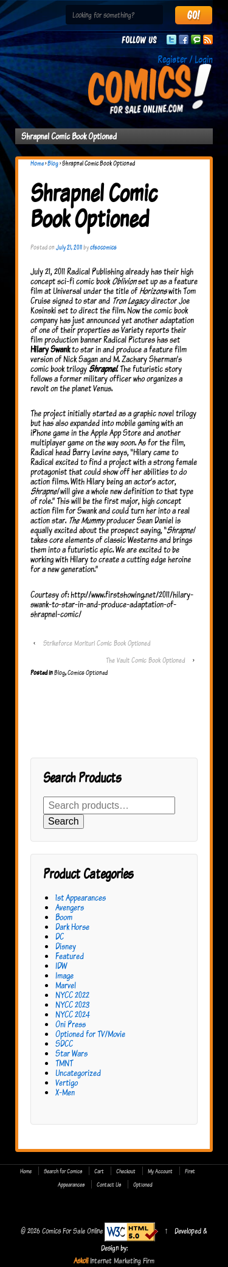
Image (64, 975)
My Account (160, 1171)
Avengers (69, 907)
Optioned (143, 1184)
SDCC (64, 1043)
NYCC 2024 (72, 1014)
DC (59, 936)
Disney (65, 946)
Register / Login (185, 59)
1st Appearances (80, 897)
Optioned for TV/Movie (90, 1033)
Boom (63, 916)
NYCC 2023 (72, 1004)
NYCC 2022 (72, 994)
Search (63, 821)
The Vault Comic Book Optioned (145, 660)
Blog (52, 163)
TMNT (64, 1062)
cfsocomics (103, 247)
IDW (61, 965)
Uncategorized (78, 1072)
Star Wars (71, 1053)
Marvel (65, 985)
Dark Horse (72, 926)
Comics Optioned (87, 672)
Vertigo (66, 1082)
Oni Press (70, 1023)
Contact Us (109, 1184)
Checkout (126, 1171)
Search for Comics (63, 1171)
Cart (99, 1171)
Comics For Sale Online (72, 1230)
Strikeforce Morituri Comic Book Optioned (96, 643)
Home (37, 163)
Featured (69, 955)
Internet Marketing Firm (122, 1260)
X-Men (65, 1092)
